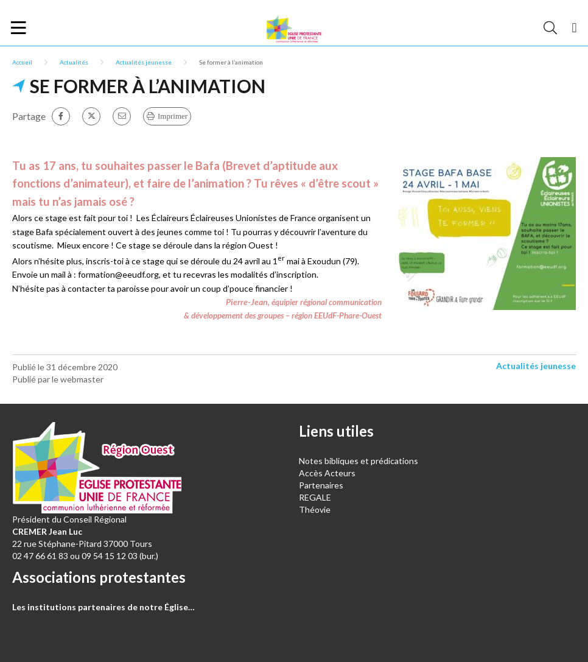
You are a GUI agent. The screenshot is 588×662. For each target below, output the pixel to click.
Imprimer (172, 116)
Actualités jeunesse (144, 62)
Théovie (315, 509)
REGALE (315, 497)
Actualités (74, 62)
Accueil (22, 62)
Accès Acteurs (327, 473)
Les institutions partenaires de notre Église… (103, 607)
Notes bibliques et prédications (358, 461)
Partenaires (321, 485)
